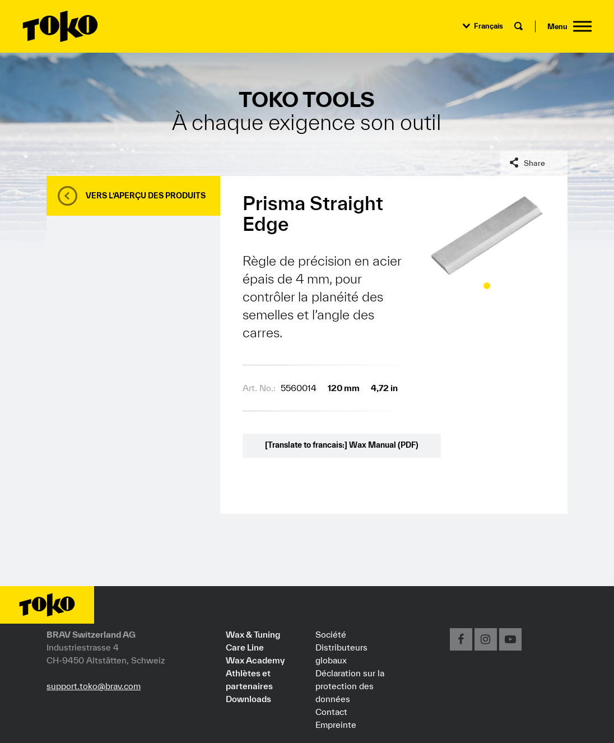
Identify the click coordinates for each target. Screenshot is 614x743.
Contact (331, 712)
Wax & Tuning (253, 634)
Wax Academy (255, 660)
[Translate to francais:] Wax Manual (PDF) (341, 444)
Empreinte (335, 724)
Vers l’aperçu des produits (146, 195)
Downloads (248, 699)
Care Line (245, 647)
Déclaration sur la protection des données (349, 686)
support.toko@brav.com (93, 686)
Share (534, 163)
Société (330, 634)
